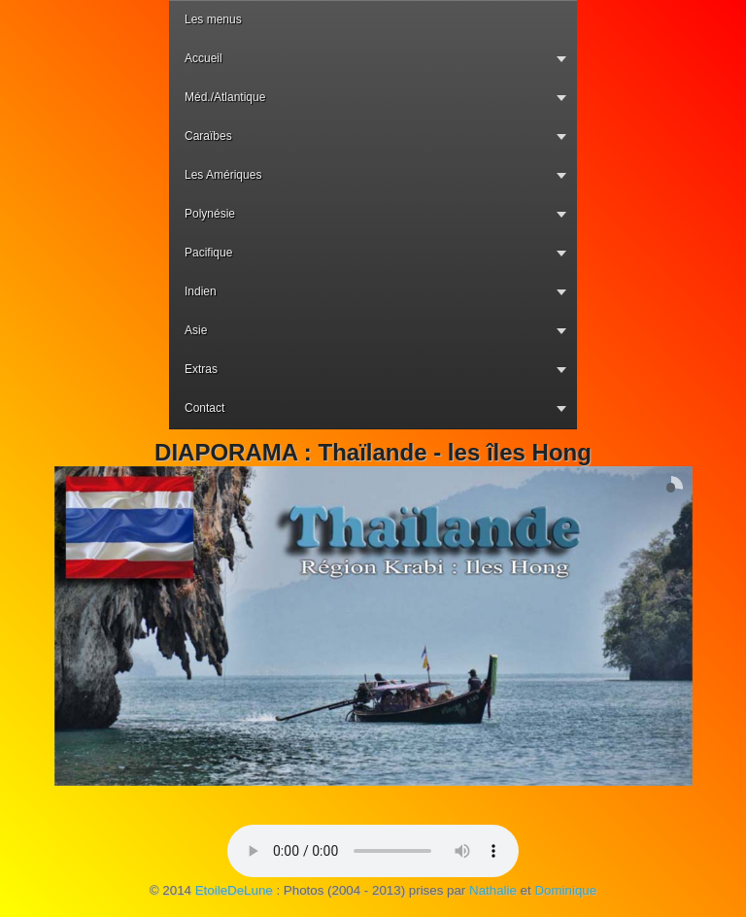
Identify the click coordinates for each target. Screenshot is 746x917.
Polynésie (210, 214)
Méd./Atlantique (225, 97)
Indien (201, 291)
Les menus (213, 19)
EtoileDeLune (234, 890)
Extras (201, 369)
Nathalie (493, 890)
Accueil (203, 58)
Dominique (565, 890)
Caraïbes (208, 136)
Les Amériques (223, 175)
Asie (196, 330)
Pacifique (208, 252)
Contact (204, 408)
